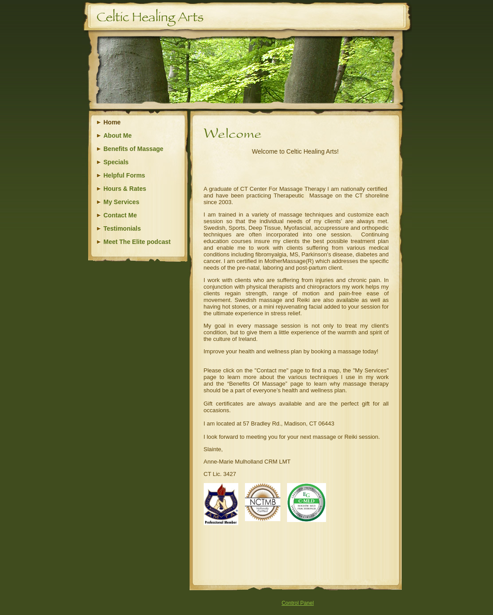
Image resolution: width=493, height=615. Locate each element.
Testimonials (122, 228)
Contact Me (120, 215)
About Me (118, 135)
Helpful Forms (124, 175)
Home (112, 122)
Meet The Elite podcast (137, 241)
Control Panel (298, 603)
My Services (122, 201)
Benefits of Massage (133, 148)
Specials (116, 162)
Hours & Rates (125, 188)
